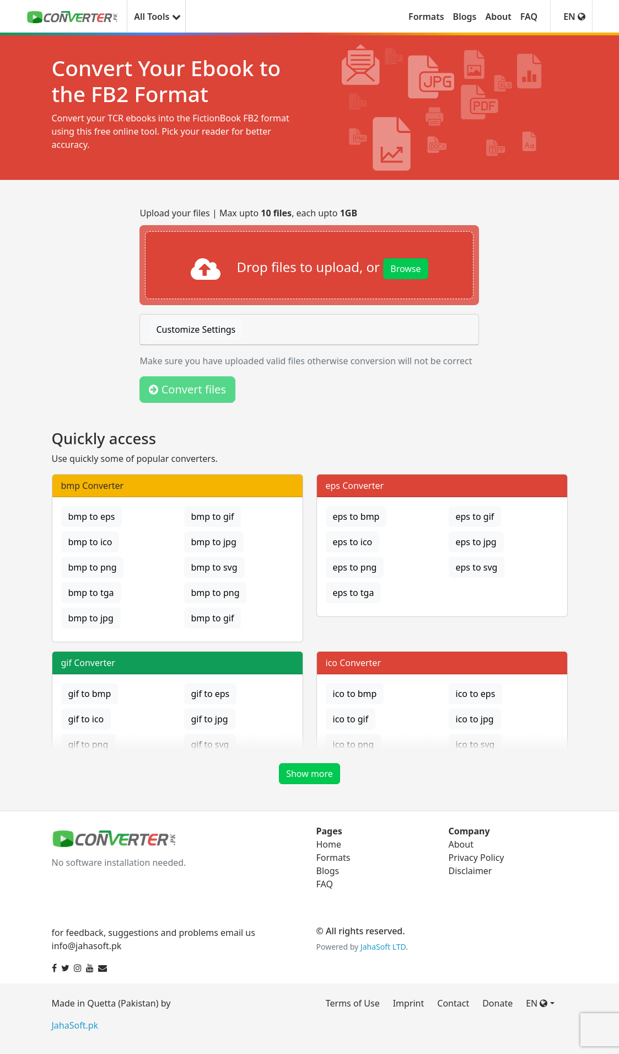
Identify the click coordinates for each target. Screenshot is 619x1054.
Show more (309, 774)
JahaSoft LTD (383, 946)
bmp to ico (90, 542)
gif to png (88, 744)
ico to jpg (475, 719)
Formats (426, 16)
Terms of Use (353, 1003)
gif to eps (210, 694)
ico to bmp (355, 694)
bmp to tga (91, 593)
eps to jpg (476, 542)
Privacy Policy (476, 857)
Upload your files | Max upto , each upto (248, 213)
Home (329, 844)
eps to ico (353, 542)
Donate (497, 1003)
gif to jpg (209, 719)
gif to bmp (89, 694)
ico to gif (351, 719)
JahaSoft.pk (75, 1025)
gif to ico (86, 719)
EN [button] (574, 16)
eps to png (355, 567)
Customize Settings (195, 329)
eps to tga (353, 593)
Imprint (408, 1003)
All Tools (156, 16)
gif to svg (210, 744)
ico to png (353, 744)
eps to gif (475, 516)
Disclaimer (470, 871)
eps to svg (477, 567)
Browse (405, 269)
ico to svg (475, 744)
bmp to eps (91, 516)
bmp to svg (214, 567)
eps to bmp (356, 516)
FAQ (528, 16)
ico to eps (476, 694)
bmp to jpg (213, 542)
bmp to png (92, 567)
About (498, 16)
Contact (453, 1003)
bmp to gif (212, 516)
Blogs (465, 16)
